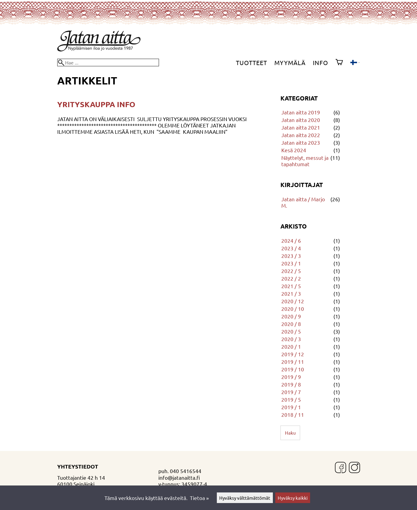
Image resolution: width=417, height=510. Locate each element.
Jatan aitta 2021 (300, 127)
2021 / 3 (291, 293)
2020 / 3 (291, 339)
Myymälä (290, 62)
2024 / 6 (291, 240)
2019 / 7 (291, 392)
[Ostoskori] (339, 63)
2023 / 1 (291, 263)
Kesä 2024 (293, 150)
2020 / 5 (291, 331)
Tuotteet (251, 62)
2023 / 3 (291, 255)
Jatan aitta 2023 (300, 142)
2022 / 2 (291, 278)
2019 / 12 (292, 354)
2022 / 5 (291, 271)
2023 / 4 (291, 248)
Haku (290, 433)
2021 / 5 (291, 286)
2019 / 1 (291, 407)
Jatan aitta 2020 (300, 120)
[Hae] (108, 62)
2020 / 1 (291, 346)
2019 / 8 (291, 384)
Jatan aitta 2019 (300, 112)
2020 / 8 (291, 324)
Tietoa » (199, 498)
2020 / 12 (292, 301)
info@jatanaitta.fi (179, 477)
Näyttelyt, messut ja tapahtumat (305, 160)
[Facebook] (340, 468)
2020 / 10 (292, 308)
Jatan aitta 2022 (300, 135)
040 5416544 (185, 471)
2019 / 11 (292, 361)
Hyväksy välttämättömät (244, 498)
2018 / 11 (292, 414)
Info (320, 62)
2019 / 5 (291, 399)
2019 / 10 (292, 369)
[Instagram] (354, 468)
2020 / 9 (291, 316)
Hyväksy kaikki (293, 498)
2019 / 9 (291, 376)
